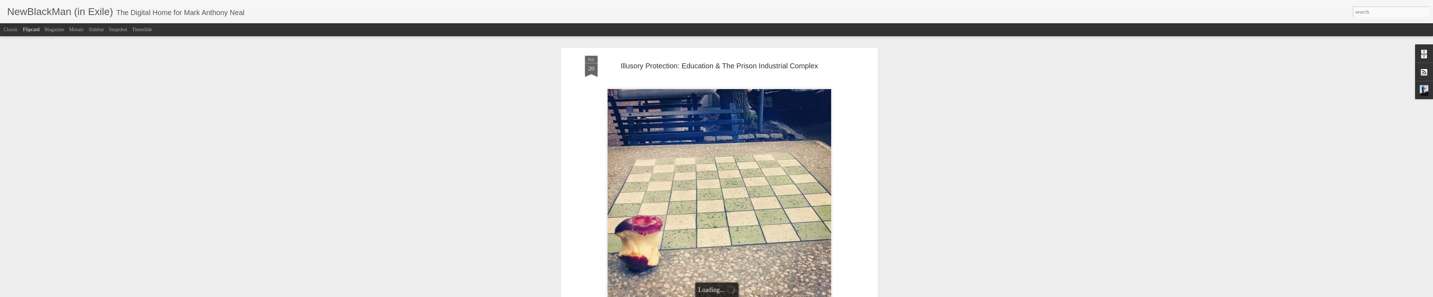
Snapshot (118, 29)
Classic (11, 29)
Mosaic (76, 29)
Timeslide (142, 29)
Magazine (54, 29)
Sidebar (96, 29)
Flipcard (31, 29)
